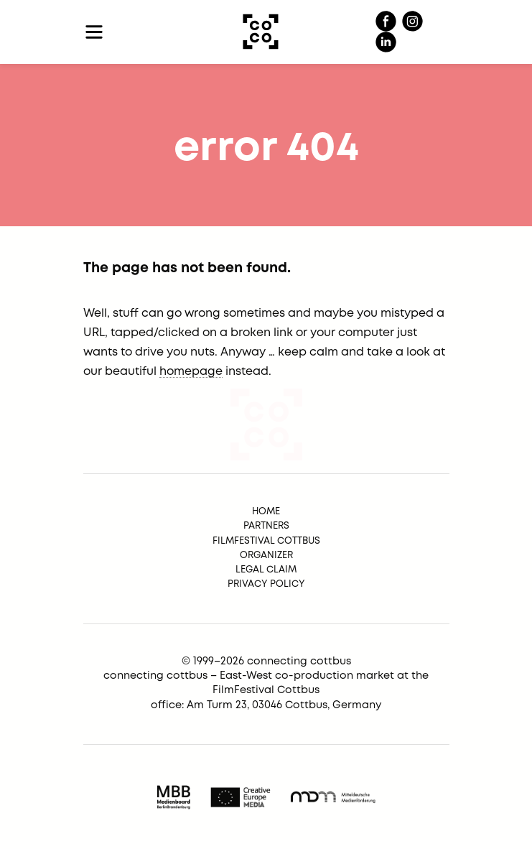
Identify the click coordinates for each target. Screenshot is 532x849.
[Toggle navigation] (94, 32)
